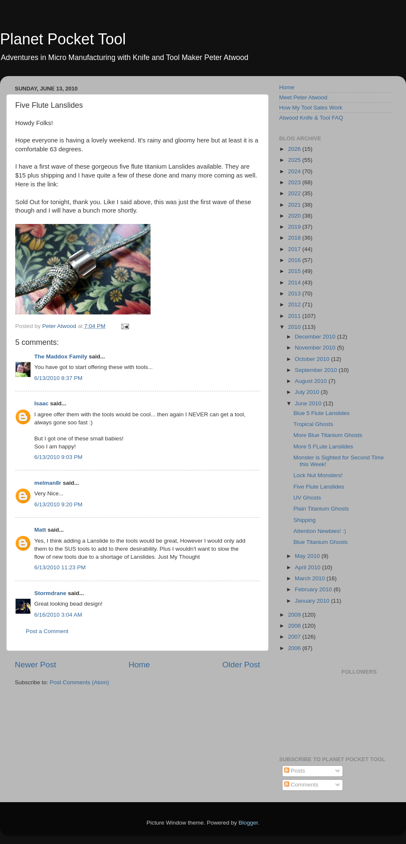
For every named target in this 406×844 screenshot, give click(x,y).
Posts (294, 771)
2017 (295, 249)
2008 (295, 626)
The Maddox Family (60, 356)
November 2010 (316, 347)
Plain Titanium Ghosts (321, 508)
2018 (295, 238)
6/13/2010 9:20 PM (58, 504)
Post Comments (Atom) (79, 682)
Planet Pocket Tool (63, 39)
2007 (295, 637)
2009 (295, 615)
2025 (295, 160)
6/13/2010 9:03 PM (58, 457)
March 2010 (310, 578)
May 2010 (308, 556)
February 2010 (314, 589)
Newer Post (35, 664)
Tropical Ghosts (313, 424)
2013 (295, 293)
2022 (295, 193)
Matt (40, 530)
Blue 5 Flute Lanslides (322, 413)
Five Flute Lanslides (319, 486)
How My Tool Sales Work (311, 107)
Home (139, 664)
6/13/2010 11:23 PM (60, 567)
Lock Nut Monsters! (318, 475)
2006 (295, 648)
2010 (295, 327)
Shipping (305, 520)
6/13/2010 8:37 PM (58, 378)
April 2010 (308, 567)
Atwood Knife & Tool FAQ (311, 118)
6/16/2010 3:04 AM (58, 615)
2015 (295, 271)
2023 (295, 182)
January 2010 (313, 601)
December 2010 (316, 336)
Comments (301, 784)
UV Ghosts (307, 497)
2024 (295, 171)
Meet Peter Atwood (303, 97)
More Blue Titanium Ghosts (328, 435)
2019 (295, 227)
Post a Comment (47, 631)
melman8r (47, 483)
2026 (295, 149)
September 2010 (317, 370)
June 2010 (309, 403)
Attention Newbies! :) (320, 531)
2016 (295, 260)
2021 (295, 205)
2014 (295, 282)
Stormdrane (50, 593)
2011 (295, 316)
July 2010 (308, 392)
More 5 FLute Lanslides (323, 446)
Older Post (241, 664)
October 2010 (313, 359)
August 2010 (312, 381)
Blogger (248, 822)
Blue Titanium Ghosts (321, 542)
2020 (295, 216)
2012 (295, 304)
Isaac (41, 403)
